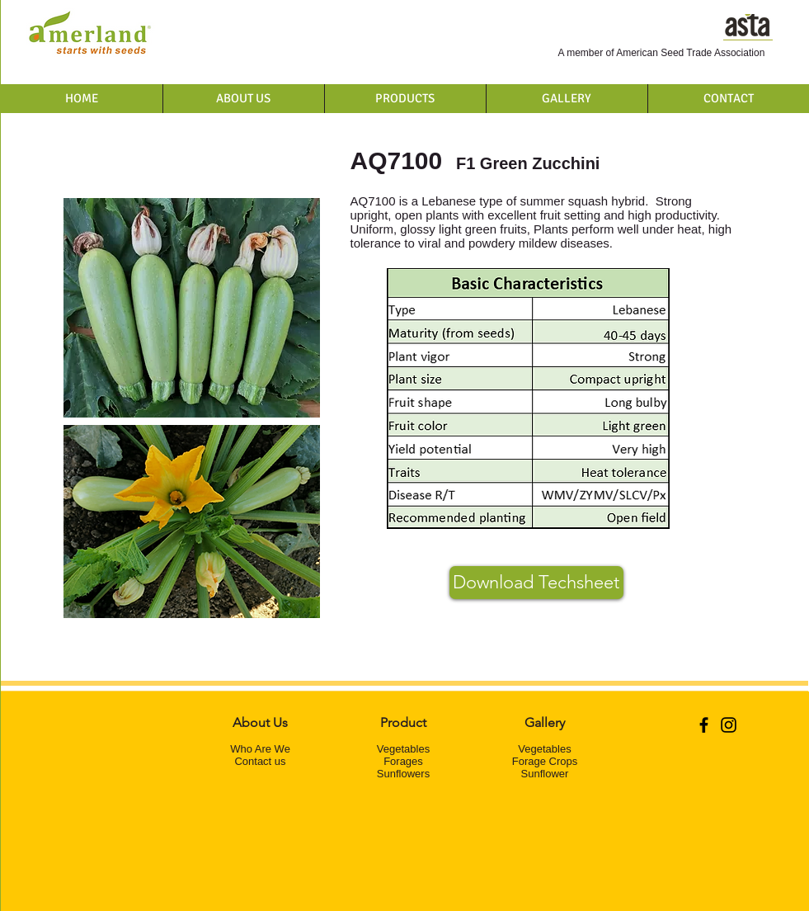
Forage (400, 761)
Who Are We (260, 749)
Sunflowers (403, 773)
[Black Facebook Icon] (704, 725)
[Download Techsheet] (536, 582)
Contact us (259, 761)
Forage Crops (544, 761)
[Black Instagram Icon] (728, 725)
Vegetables (403, 749)
